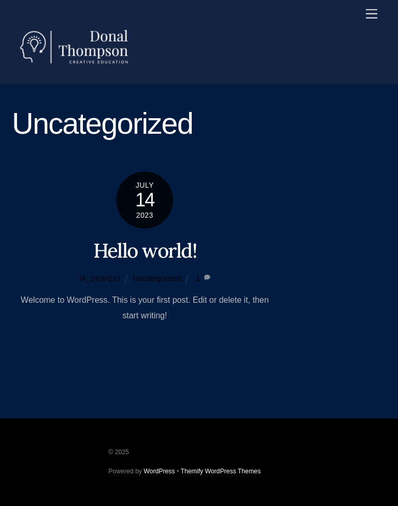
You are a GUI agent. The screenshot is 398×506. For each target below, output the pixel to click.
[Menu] (371, 14)
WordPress (159, 471)
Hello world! (145, 250)
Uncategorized (157, 278)
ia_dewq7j (99, 279)
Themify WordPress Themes (220, 471)
